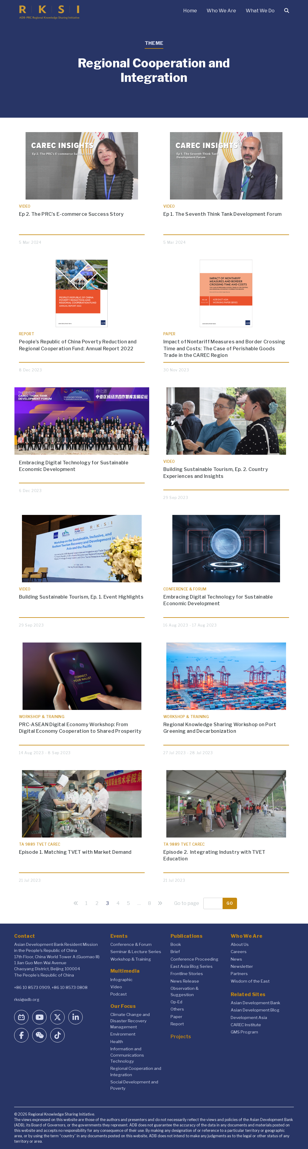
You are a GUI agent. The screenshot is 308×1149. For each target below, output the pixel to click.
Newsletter (242, 966)
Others (177, 1009)
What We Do (260, 11)
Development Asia (249, 1017)
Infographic (121, 979)
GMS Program (244, 1032)
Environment (122, 1034)
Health (116, 1041)
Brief (175, 951)
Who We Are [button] (221, 11)
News (236, 959)
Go (229, 903)
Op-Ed (176, 1001)
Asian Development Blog (255, 1010)
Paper (176, 1016)
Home (190, 11)
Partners (239, 973)
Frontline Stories (187, 973)
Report (177, 1023)
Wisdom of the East (250, 981)
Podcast (118, 994)
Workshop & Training (130, 959)
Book (176, 944)
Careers (239, 951)
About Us (240, 944)
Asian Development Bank (255, 1002)
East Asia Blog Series (192, 966)
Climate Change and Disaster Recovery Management (130, 1020)
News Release (185, 981)
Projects (181, 1036)
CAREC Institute (246, 1024)
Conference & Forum (131, 944)
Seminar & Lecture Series (135, 951)
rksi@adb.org (26, 999)
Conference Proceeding (194, 959)
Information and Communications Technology (127, 1055)
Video (116, 986)
